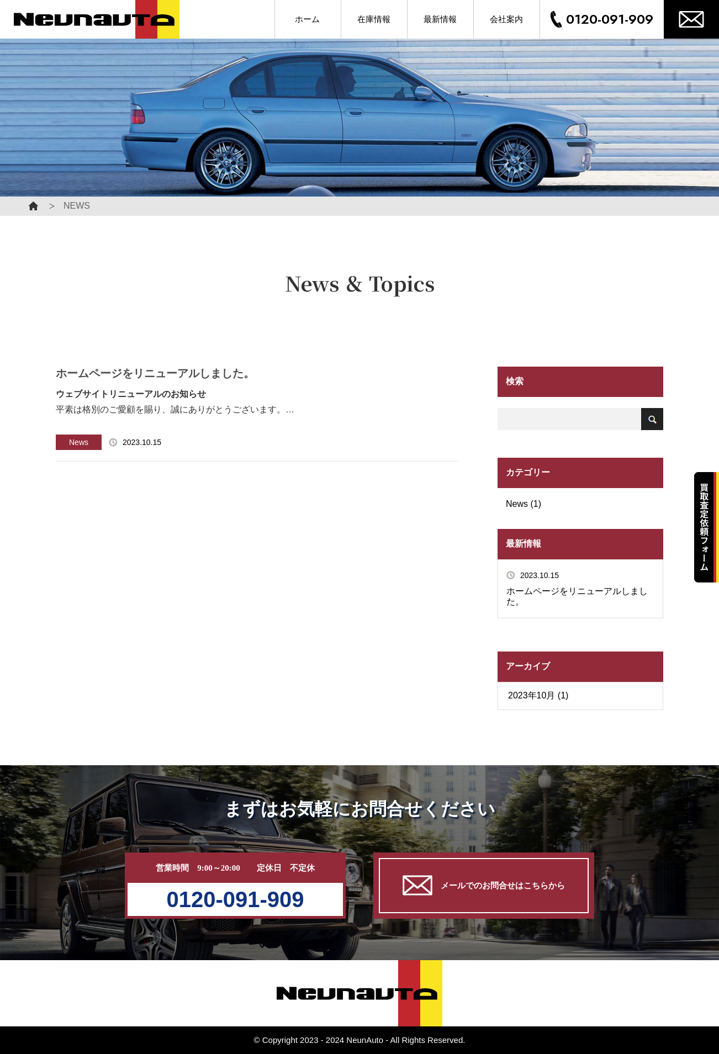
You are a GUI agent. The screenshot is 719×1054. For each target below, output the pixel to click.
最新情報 (440, 19)
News (78, 442)
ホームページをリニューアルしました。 (577, 596)
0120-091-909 (609, 19)
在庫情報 (373, 19)
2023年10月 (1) (538, 695)
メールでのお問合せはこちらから (484, 885)
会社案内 (506, 19)
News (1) (523, 504)
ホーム (307, 19)
